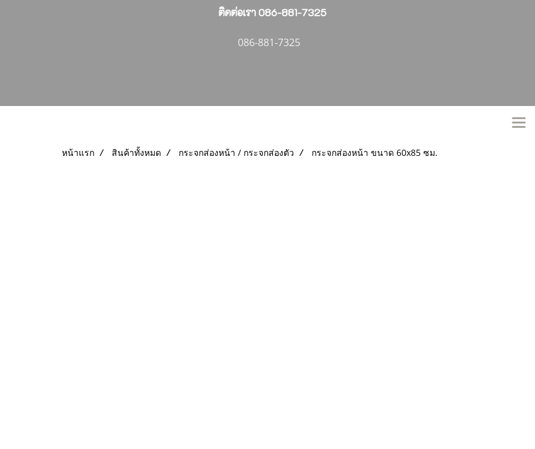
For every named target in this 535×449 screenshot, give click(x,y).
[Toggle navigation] (519, 123)
